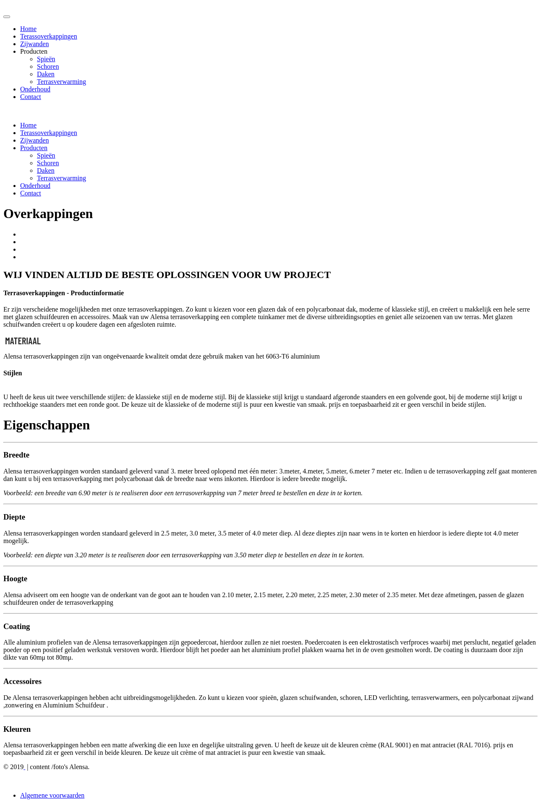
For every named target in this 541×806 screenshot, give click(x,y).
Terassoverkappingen (48, 36)
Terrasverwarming (61, 81)
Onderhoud (35, 89)
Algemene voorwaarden (52, 795)
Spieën (46, 58)
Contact (30, 96)
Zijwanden (34, 43)
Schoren (48, 66)
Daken (46, 74)
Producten (33, 147)
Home (28, 28)
